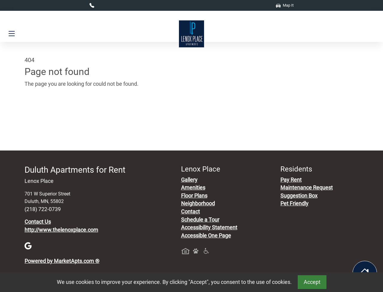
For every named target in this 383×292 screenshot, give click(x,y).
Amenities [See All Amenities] (193, 188)
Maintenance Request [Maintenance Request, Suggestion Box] (306, 188)
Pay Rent (291, 180)
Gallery (189, 180)
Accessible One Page (206, 236)
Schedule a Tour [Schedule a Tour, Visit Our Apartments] (200, 220)
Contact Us (38, 222)
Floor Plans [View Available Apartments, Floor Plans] (194, 196)
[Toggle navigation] (12, 34)
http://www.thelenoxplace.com (61, 230)
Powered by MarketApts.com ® (62, 261)
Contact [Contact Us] (190, 212)
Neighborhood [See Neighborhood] (198, 204)
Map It (285, 5)
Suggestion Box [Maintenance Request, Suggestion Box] (298, 196)
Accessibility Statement (209, 228)
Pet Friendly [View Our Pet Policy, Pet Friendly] (294, 204)
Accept (312, 282)
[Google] (28, 246)
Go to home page (45, 112)
